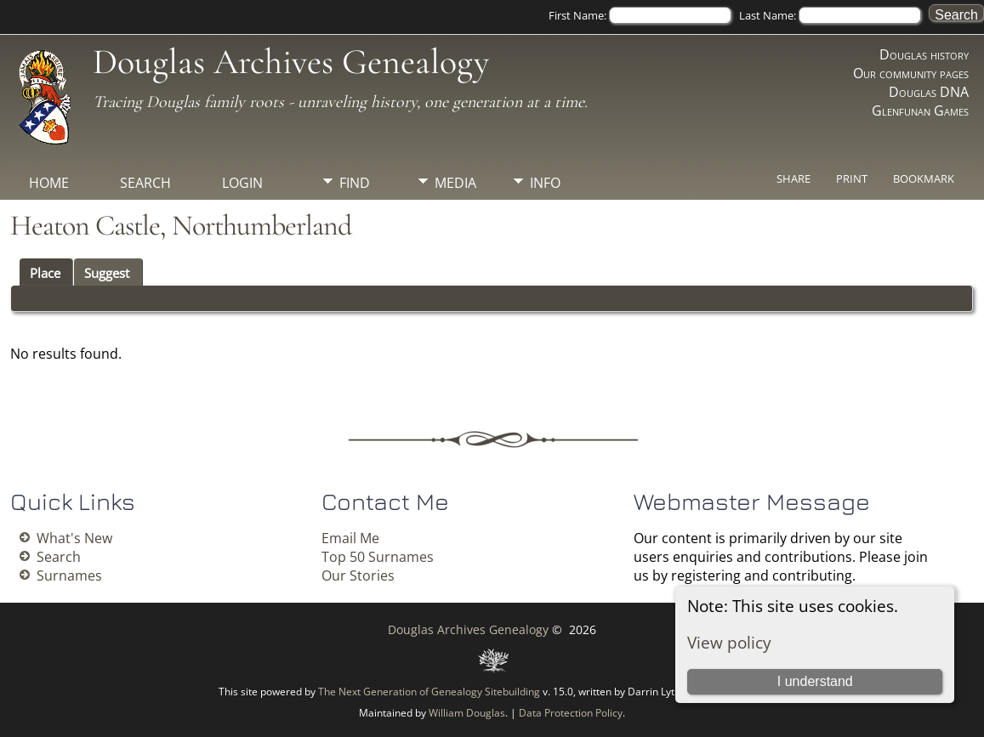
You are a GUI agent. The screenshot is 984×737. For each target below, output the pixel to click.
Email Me (350, 538)
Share (793, 178)
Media (455, 182)
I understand (815, 681)
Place (45, 272)
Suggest (106, 272)
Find (354, 182)
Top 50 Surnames (377, 556)
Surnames (69, 575)
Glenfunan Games (920, 110)
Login (242, 182)
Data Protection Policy (571, 713)
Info (545, 182)
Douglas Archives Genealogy (291, 61)
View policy (729, 642)
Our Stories (358, 575)
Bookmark (923, 178)
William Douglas (467, 713)
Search (145, 182)
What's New (74, 538)
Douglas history (924, 54)
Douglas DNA (929, 91)
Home (49, 182)
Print (851, 178)
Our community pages (911, 73)
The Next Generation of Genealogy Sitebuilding (429, 691)
